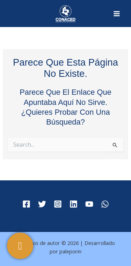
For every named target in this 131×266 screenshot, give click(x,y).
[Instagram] (58, 204)
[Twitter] (42, 204)
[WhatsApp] (105, 204)
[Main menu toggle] (116, 13)
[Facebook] (26, 204)
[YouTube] (89, 204)
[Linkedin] (74, 204)
